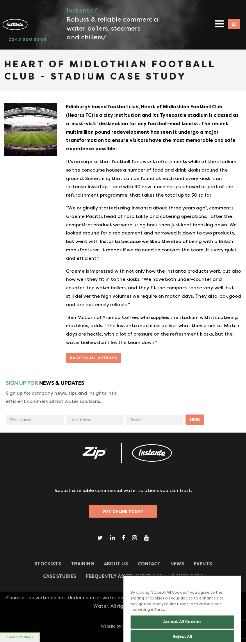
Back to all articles (93, 357)
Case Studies (59, 576)
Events (203, 564)
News (177, 564)
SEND (194, 419)
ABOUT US (116, 564)
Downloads (187, 576)
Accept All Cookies (182, 627)
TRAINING (82, 564)
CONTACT (149, 564)
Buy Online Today (123, 511)
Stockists (47, 564)
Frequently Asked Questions (124, 576)
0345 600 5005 (27, 39)
